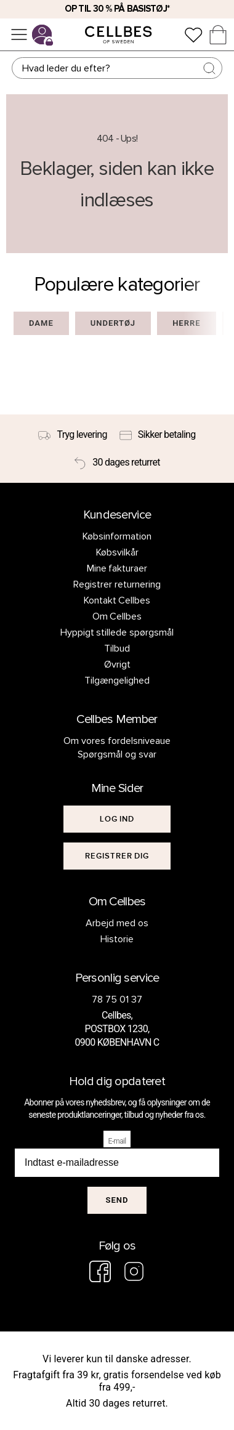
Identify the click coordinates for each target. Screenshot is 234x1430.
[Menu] (19, 34)
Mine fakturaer (117, 568)
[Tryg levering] (72, 435)
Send (117, 1200)
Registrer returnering (117, 584)
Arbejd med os (117, 923)
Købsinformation (117, 536)
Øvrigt (117, 664)
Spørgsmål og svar (117, 754)
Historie (117, 939)
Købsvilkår (117, 552)
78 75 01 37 (117, 999)
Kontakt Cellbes (117, 600)
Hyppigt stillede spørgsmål (117, 632)
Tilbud (117, 648)
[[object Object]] (117, 819)
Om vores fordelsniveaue (117, 741)
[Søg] (117, 68)
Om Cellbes (117, 616)
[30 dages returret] (117, 463)
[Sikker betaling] (157, 435)
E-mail (117, 1141)
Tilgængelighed (117, 680)
